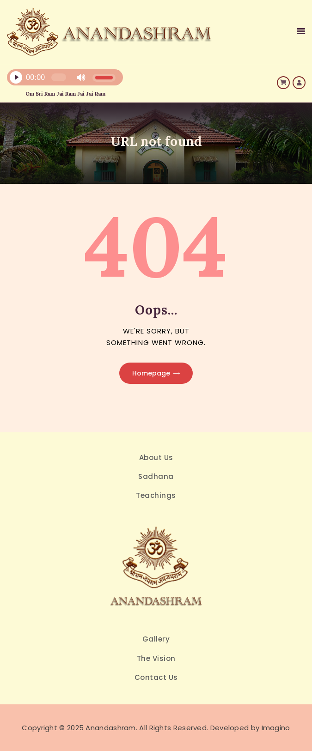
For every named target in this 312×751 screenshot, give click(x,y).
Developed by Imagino (250, 728)
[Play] (15, 77)
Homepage (151, 373)
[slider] (58, 77)
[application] (106, 79)
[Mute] (81, 77)
